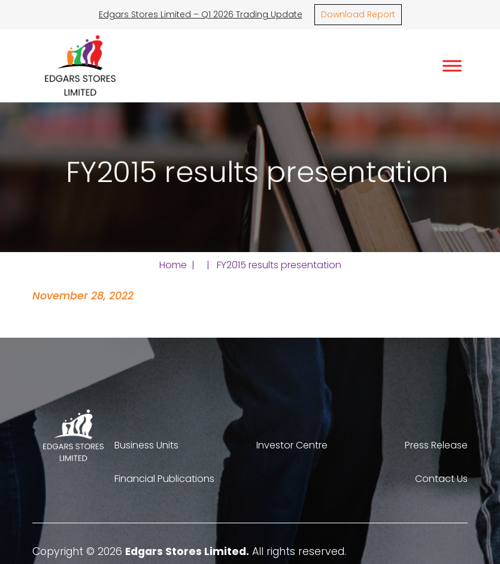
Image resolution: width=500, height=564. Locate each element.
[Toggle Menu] (452, 65)
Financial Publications (164, 479)
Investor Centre (292, 445)
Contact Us (441, 479)
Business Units (146, 445)
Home (173, 265)
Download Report (358, 14)
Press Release (436, 445)
